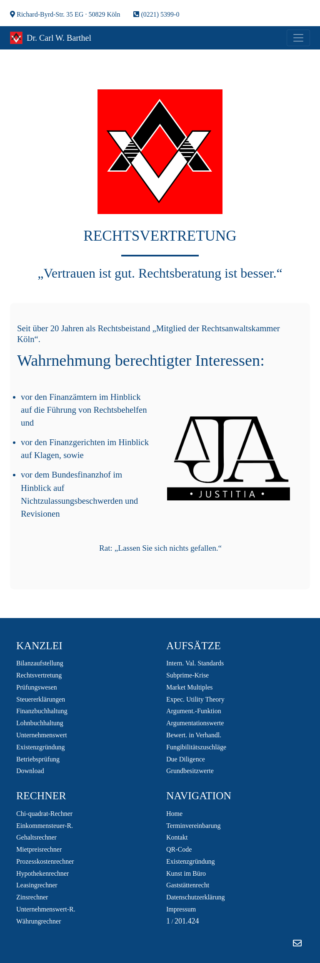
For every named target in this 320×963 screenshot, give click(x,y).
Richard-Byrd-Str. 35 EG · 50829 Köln (65, 14)
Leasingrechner (37, 885)
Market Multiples (189, 687)
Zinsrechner (32, 897)
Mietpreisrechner (39, 849)
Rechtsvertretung (39, 675)
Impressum (181, 909)
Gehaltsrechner (36, 837)
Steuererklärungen (40, 699)
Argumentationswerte (195, 723)
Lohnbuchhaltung (39, 723)
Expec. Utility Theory (195, 699)
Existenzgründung (40, 747)
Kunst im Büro (186, 873)
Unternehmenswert (41, 735)
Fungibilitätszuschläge (196, 747)
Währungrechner (38, 921)
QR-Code (179, 849)
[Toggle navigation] (298, 38)
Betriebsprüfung (38, 759)
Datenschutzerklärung (195, 897)
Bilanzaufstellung (39, 663)
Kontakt (177, 837)
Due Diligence (185, 759)
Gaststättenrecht (187, 885)
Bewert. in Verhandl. (193, 735)
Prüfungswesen (36, 687)
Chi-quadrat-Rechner (44, 813)
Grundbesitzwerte (190, 770)
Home (174, 813)
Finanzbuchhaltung (42, 710)
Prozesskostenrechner (45, 861)
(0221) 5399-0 (156, 14)
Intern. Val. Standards (195, 663)
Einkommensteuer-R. (44, 825)
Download (30, 770)
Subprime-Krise (187, 675)
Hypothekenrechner (42, 873)
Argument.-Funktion (193, 710)
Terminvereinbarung (193, 825)
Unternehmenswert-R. (45, 909)
